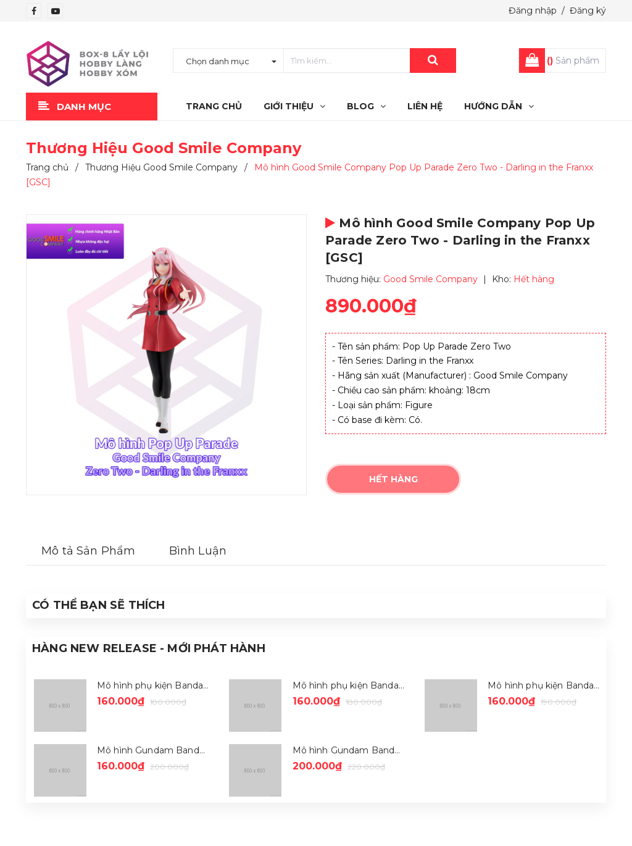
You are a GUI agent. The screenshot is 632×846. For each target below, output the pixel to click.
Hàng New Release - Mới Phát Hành (148, 648)
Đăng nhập (533, 10)
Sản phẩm (573, 60)
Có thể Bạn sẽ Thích (98, 605)
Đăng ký (588, 10)
